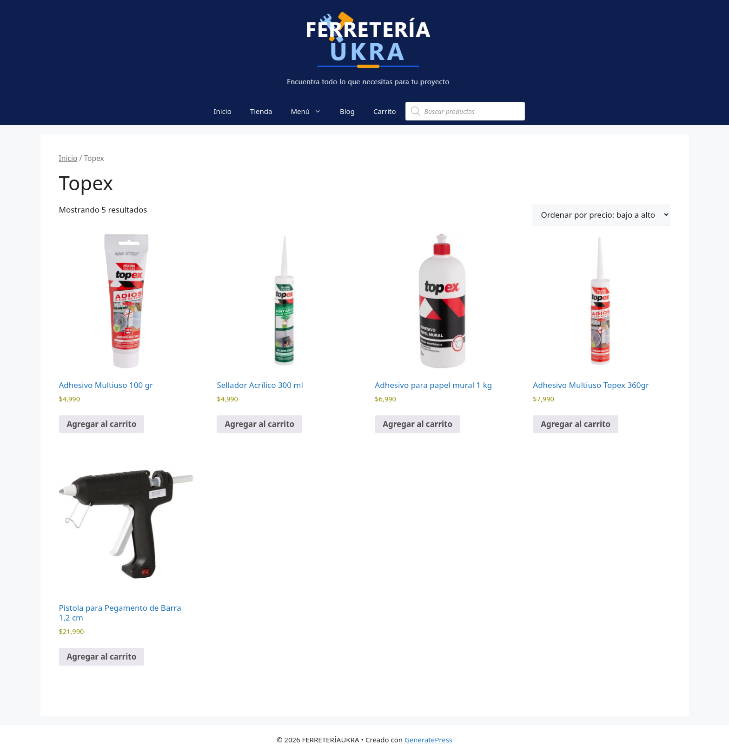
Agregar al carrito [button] (102, 424)
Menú (311, 111)
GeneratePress (428, 739)
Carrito (384, 111)
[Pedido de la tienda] (601, 215)
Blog (347, 111)
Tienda (261, 111)
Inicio (222, 111)
